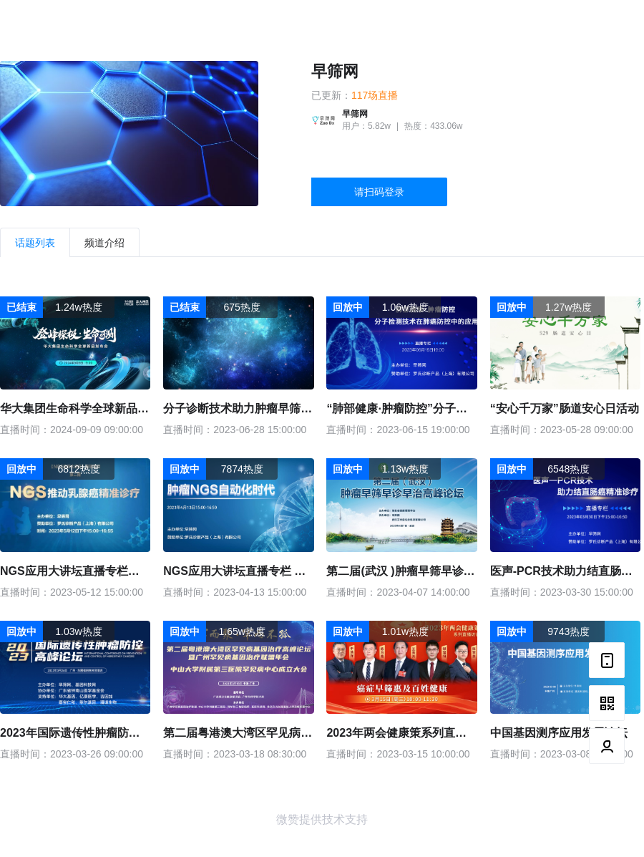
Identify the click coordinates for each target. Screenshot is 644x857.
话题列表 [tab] (35, 242)
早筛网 (334, 71)
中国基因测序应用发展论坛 (559, 733)
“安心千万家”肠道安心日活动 (564, 408)
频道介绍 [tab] (104, 242)
